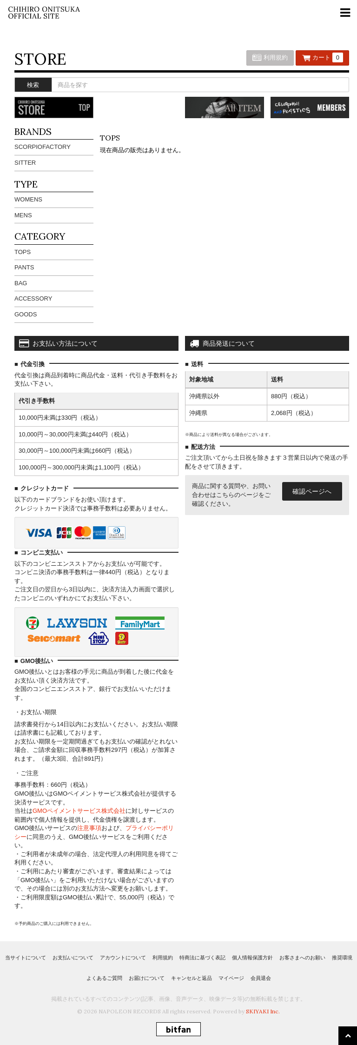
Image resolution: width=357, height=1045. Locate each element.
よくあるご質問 (104, 978)
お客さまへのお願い (302, 957)
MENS (23, 215)
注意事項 (89, 827)
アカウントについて (123, 957)
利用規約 (270, 57)
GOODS (25, 314)
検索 (33, 84)
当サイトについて (25, 957)
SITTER (25, 162)
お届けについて (147, 978)
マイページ (231, 978)
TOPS (22, 251)
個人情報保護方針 (252, 957)
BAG (20, 283)
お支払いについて (73, 957)
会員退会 (261, 978)
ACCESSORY (33, 298)
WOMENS (28, 199)
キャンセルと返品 (191, 978)
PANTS (24, 267)
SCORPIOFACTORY (42, 146)
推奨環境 (342, 957)
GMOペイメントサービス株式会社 (79, 810)
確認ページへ (311, 491)
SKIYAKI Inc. (263, 1011)
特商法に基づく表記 (202, 957)
